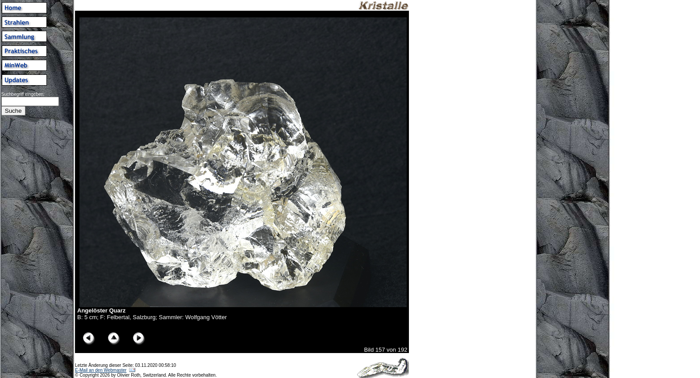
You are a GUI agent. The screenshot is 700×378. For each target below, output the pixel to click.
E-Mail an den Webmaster (100, 370)
